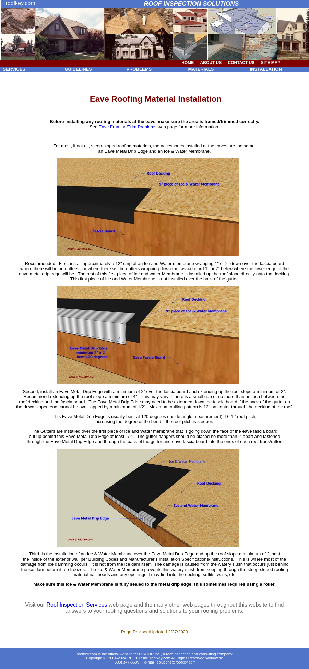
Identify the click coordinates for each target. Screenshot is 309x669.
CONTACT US (241, 62)
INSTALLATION (266, 69)
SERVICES (14, 69)
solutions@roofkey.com (176, 662)
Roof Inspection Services (76, 605)
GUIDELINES (78, 69)
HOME (187, 62)
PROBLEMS (139, 69)
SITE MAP (271, 62)
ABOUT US (211, 62)
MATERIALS (201, 69)
